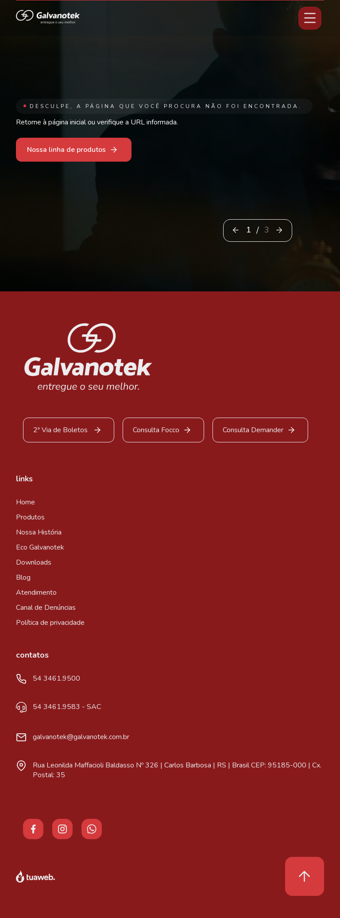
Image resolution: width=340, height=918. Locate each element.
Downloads (33, 562)
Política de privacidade (50, 622)
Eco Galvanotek (40, 547)
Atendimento (36, 592)
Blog (23, 577)
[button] (279, 230)
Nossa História (39, 532)
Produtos (30, 517)
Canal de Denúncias (46, 607)
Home (25, 502)
